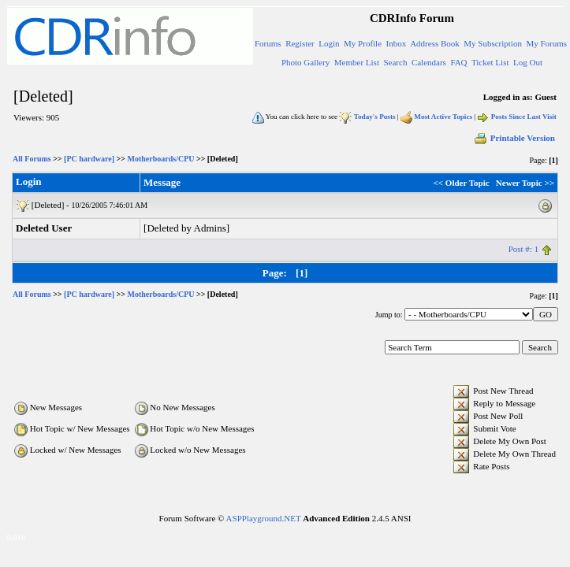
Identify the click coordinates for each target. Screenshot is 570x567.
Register (300, 43)
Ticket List (490, 62)
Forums (268, 43)
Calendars (429, 62)
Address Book (435, 43)
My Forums (546, 43)
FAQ (458, 62)
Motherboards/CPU (160, 158)
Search (395, 62)
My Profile (363, 43)
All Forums (32, 158)
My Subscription (493, 43)
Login (329, 43)
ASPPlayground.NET (263, 518)
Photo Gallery (305, 62)
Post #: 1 (524, 249)
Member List (356, 62)
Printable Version (514, 138)
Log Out (527, 62)
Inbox (396, 43)
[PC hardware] (89, 158)
